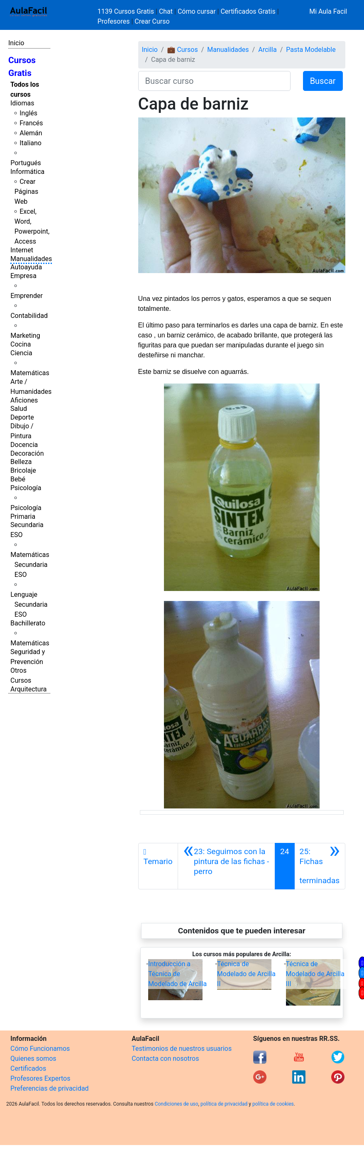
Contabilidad (29, 316)
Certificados (28, 1068)
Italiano (31, 143)
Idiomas (22, 103)
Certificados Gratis (247, 11)
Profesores (114, 21)
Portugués (25, 163)
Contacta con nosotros (165, 1058)
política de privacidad (223, 1104)
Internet (21, 250)
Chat (166, 11)
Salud (18, 409)
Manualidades (31, 259)
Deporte (22, 417)
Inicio (16, 43)
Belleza (21, 462)
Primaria (22, 516)
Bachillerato (27, 623)
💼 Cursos (182, 50)
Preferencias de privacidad (49, 1088)
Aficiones (24, 400)
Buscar (323, 81)
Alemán (31, 133)
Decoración (27, 453)
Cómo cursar (197, 11)
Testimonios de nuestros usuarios (182, 1048)
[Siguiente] (319, 866)
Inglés (28, 113)
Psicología (25, 488)
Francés (31, 123)
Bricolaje (23, 470)
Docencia (24, 445)
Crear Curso (151, 21)
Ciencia (21, 353)
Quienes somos (33, 1058)
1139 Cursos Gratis (127, 11)
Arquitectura (28, 689)
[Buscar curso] (214, 81)
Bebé (17, 479)
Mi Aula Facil (328, 11)
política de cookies (273, 1104)
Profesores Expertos (40, 1078)
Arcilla (267, 50)
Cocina (20, 344)
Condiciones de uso (176, 1104)
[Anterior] (226, 866)
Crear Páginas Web (26, 191)
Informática (27, 172)
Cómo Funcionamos (40, 1048)
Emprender (26, 296)
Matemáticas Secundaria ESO (29, 565)
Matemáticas (29, 373)
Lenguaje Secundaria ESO (28, 604)
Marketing (25, 335)
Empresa (23, 276)
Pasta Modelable (310, 50)
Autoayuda (26, 267)
